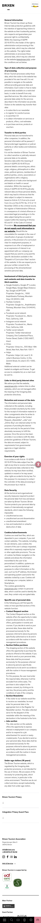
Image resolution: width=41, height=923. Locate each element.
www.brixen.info (23, 60)
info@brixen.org (8, 850)
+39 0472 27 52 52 (9, 852)
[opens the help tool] (38, 464)
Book (37, 919)
